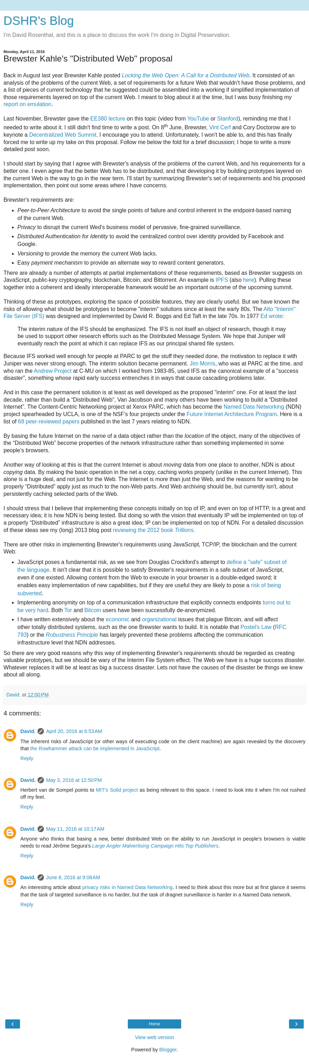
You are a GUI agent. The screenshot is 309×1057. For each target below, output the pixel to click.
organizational (159, 619)
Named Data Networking (254, 407)
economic (118, 619)
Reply (26, 758)
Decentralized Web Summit (62, 135)
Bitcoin (92, 610)
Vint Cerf (220, 127)
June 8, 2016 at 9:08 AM (73, 877)
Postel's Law (256, 627)
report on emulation (27, 104)
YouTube (198, 119)
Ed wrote (271, 316)
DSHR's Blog (39, 20)
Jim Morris (202, 364)
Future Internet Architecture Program (231, 414)
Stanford (227, 119)
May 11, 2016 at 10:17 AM (75, 829)
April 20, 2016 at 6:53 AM (74, 731)
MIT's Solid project (117, 790)
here (248, 280)
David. (27, 731)
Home (154, 1024)
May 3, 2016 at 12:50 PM (74, 780)
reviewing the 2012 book (153, 530)
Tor (68, 610)
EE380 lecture (107, 119)
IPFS (222, 280)
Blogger (168, 1049)
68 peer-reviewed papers (48, 421)
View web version (154, 1037)
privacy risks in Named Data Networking (127, 887)
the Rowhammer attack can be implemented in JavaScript (94, 748)
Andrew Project (52, 371)
